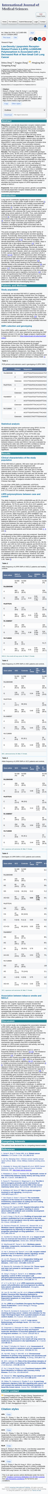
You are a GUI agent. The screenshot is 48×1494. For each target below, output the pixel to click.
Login (36, 22)
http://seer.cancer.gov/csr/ (22, 1170)
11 (21, 240)
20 (35, 316)
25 (24, 1059)
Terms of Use (36, 1490)
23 (32, 1052)
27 (32, 1061)
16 (41, 264)
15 (38, 261)
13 (9, 255)
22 (30, 1052)
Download (8, 115)
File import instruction (21, 115)
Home (4, 22)
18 (39, 272)
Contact (42, 22)
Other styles (16, 104)
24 (12, 1055)
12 (33, 243)
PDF (32, 33)
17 (8, 268)
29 (40, 1071)
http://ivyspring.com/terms (15, 1479)
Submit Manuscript (25, 22)
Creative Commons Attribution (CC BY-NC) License (26, 1477)
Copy (6, 104)
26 (29, 1061)
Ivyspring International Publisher (19, 1487)
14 (11, 255)
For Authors (13, 22)
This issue (6, 37)
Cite (15, 37)
